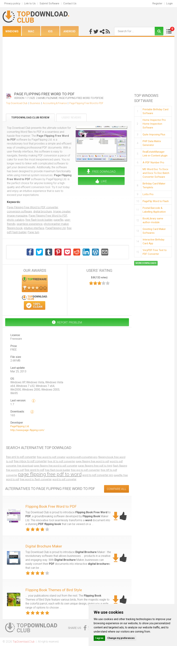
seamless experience (30, 224)
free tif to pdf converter (61, 461)
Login (169, 3)
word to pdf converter (64, 479)
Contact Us (69, 3)
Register (157, 3)
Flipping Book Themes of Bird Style (53, 590)
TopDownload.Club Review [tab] (30, 117)
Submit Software (49, 3)
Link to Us (30, 3)
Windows (11, 31)
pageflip (58, 219)
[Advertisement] (88, 63)
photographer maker (56, 224)
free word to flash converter (36, 479)
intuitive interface (34, 228)
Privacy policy (12, 3)
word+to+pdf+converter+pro (81, 457)
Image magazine (17, 215)
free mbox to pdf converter (30, 461)
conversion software (19, 211)
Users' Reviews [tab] (71, 117)
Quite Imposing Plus (154, 134)
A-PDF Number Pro (153, 162)
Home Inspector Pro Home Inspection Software (154, 123)
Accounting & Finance (55, 103)
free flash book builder (38, 219)
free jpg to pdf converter (85, 470)
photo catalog (15, 219)
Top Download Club (16, 103)
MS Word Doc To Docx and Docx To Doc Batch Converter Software (156, 173)
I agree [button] (99, 638)
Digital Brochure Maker (43, 546)
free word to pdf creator (51, 457)
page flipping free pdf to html (95, 465)
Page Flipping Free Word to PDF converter (32, 207)
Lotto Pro (148, 194)
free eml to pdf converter (21, 457)
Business (35, 103)
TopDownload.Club (24, 641)
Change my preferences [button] (121, 638)
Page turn (33, 232)
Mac (31, 31)
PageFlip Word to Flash (156, 201)
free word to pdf (34, 470)
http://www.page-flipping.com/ (27, 430)
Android (69, 31)
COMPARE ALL (116, 489)
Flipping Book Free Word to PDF (51, 506)
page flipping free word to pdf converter (55, 465)
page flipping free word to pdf (92, 461)
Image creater (61, 211)
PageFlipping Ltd (55, 228)
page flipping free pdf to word (50, 474)
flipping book (15, 228)
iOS (50, 31)
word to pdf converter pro (97, 475)
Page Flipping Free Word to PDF (86, 103)
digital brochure (42, 211)
